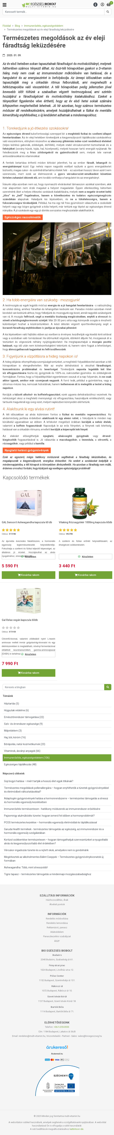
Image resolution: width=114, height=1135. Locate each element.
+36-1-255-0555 (61, 1027)
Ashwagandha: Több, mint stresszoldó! (26, 867)
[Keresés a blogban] (53, 687)
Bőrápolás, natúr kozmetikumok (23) (24, 744)
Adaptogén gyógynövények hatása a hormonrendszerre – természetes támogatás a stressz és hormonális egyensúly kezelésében (56, 800)
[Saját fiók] (102, 5)
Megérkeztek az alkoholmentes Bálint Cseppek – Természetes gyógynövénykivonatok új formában (54, 859)
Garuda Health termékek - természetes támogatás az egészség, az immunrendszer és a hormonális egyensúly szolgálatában (54, 831)
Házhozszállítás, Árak (57, 900)
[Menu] (95, 4)
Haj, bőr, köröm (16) (15, 737)
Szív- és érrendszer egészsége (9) (23, 723)
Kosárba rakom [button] (28, 575)
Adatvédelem (57, 932)
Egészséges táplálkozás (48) (20, 764)
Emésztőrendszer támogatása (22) (24, 717)
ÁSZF (57, 941)
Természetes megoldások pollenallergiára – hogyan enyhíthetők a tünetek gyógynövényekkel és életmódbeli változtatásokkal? (56, 789)
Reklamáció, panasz (57, 927)
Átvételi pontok (57, 904)
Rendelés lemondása (57, 923)
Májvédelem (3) (13, 730)
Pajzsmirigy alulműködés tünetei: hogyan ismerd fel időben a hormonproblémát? (49, 815)
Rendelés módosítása (57, 918)
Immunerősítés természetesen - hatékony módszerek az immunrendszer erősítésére (52, 808)
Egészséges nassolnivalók (23, 217)
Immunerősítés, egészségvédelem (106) (27, 757)
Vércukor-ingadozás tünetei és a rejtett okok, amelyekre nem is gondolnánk (46, 850)
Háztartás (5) (11, 703)
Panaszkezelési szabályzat (57, 936)
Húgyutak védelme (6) (16, 710)
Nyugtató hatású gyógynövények (27, 450)
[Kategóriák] (4, 5)
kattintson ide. (77, 1129)
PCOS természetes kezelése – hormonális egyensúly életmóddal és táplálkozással (50, 822)
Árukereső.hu (57, 1054)
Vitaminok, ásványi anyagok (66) (22, 750)
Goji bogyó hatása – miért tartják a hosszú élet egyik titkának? (38, 781)
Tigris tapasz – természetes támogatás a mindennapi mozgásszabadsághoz (47, 874)
